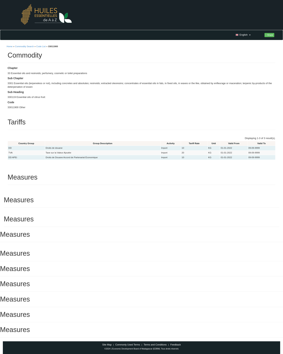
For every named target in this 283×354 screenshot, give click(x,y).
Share (269, 35)
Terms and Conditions (155, 344)
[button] (242, 35)
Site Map (107, 344)
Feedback (175, 344)
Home (9, 46)
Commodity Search (24, 46)
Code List (41, 46)
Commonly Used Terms (127, 344)
